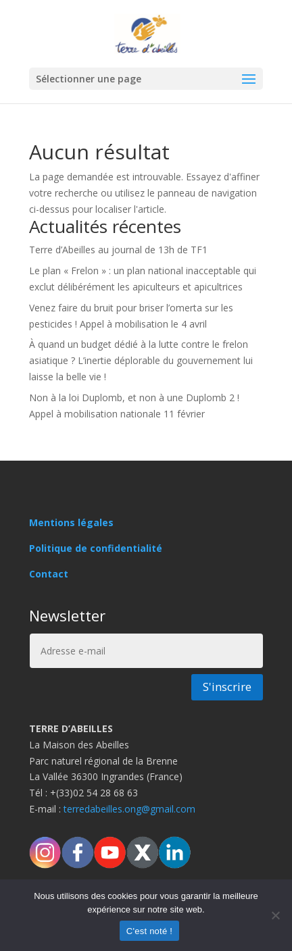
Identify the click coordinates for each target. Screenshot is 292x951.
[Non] (275, 915)
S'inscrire (227, 686)
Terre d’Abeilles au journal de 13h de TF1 (118, 249)
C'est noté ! (149, 931)
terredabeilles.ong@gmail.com (129, 808)
